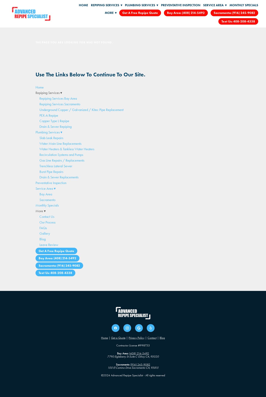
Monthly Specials (244, 5)
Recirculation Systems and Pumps (61, 155)
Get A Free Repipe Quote (140, 13)
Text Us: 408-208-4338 (238, 21)
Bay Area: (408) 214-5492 (186, 13)
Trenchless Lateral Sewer (55, 166)
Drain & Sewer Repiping (55, 126)
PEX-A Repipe (48, 115)
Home (83, 5)
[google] (139, 328)
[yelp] (151, 328)
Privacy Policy (136, 338)
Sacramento (47, 200)
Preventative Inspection (180, 5)
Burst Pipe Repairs (51, 172)
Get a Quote (118, 338)
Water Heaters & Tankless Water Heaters (66, 149)
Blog (42, 239)
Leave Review (48, 245)
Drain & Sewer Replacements (58, 177)
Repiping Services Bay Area (58, 98)
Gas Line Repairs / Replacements (61, 160)
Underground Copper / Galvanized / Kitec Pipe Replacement (81, 110)
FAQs (43, 228)
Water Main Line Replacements (60, 143)
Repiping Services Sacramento (59, 104)
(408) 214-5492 (139, 353)
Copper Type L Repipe (54, 121)
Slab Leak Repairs (51, 138)
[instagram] (127, 328)
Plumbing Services (141, 5)
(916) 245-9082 (140, 364)
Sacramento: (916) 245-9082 (234, 13)
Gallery (44, 233)
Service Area (215, 5)
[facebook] (115, 328)
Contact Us (46, 217)
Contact (152, 338)
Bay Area (45, 194)
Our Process (47, 222)
